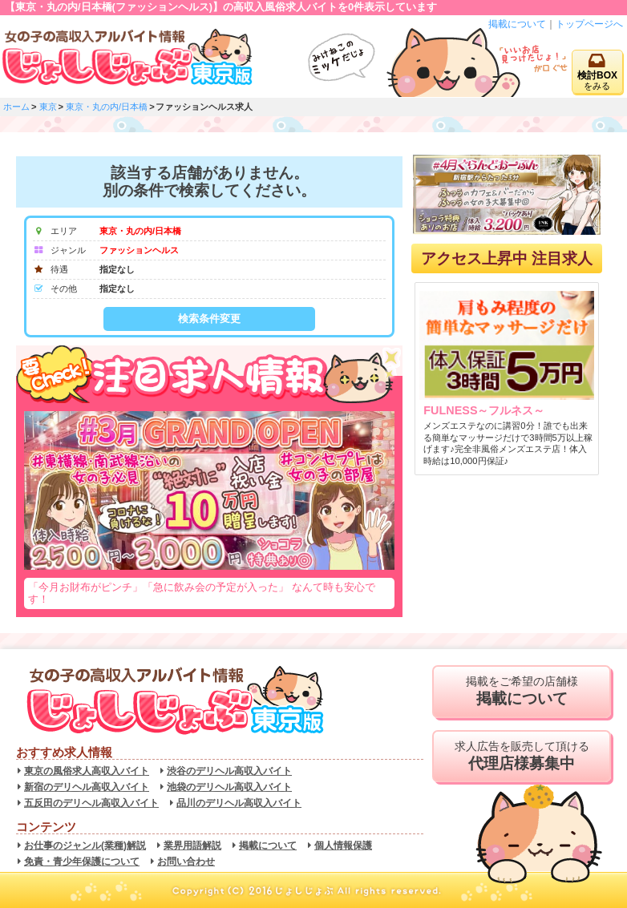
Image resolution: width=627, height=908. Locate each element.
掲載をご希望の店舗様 (521, 691)
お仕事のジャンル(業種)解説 (85, 845)
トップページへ (589, 24)
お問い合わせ (186, 861)
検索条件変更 (209, 319)
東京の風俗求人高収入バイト (86, 771)
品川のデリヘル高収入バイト (238, 803)
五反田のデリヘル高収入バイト (91, 803)
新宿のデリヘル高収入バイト (86, 787)
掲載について (517, 24)
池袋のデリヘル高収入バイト (229, 787)
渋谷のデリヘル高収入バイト (229, 771)
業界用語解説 (192, 845)
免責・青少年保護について (82, 861)
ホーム (16, 106)
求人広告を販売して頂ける (521, 756)
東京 (48, 106)
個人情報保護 (343, 845)
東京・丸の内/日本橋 (107, 106)
